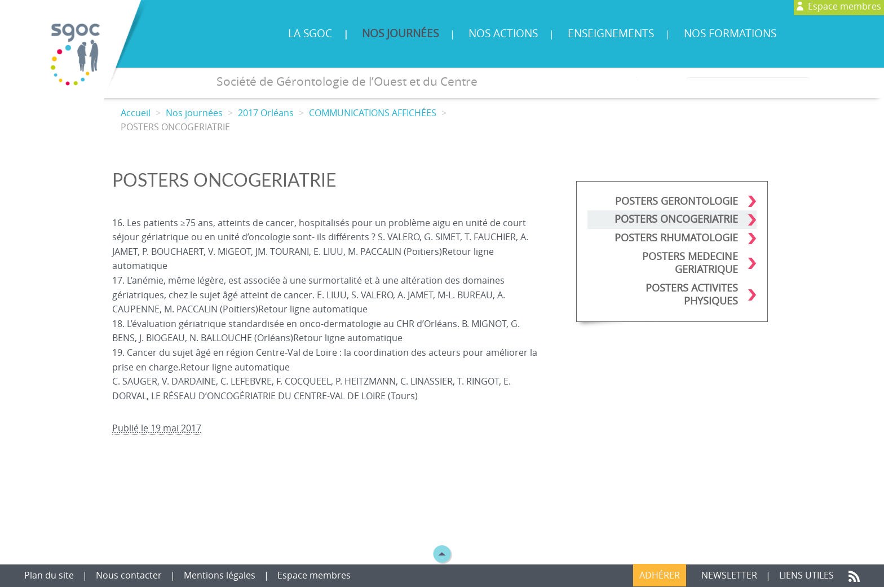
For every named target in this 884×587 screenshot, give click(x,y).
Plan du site (50, 575)
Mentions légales (219, 575)
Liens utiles (807, 575)
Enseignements (611, 33)
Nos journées (400, 33)
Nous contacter (130, 575)
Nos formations (730, 33)
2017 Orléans (266, 113)
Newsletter (729, 575)
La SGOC (310, 33)
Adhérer (659, 575)
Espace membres (314, 575)
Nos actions (503, 33)
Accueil (136, 113)
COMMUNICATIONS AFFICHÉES (372, 113)
